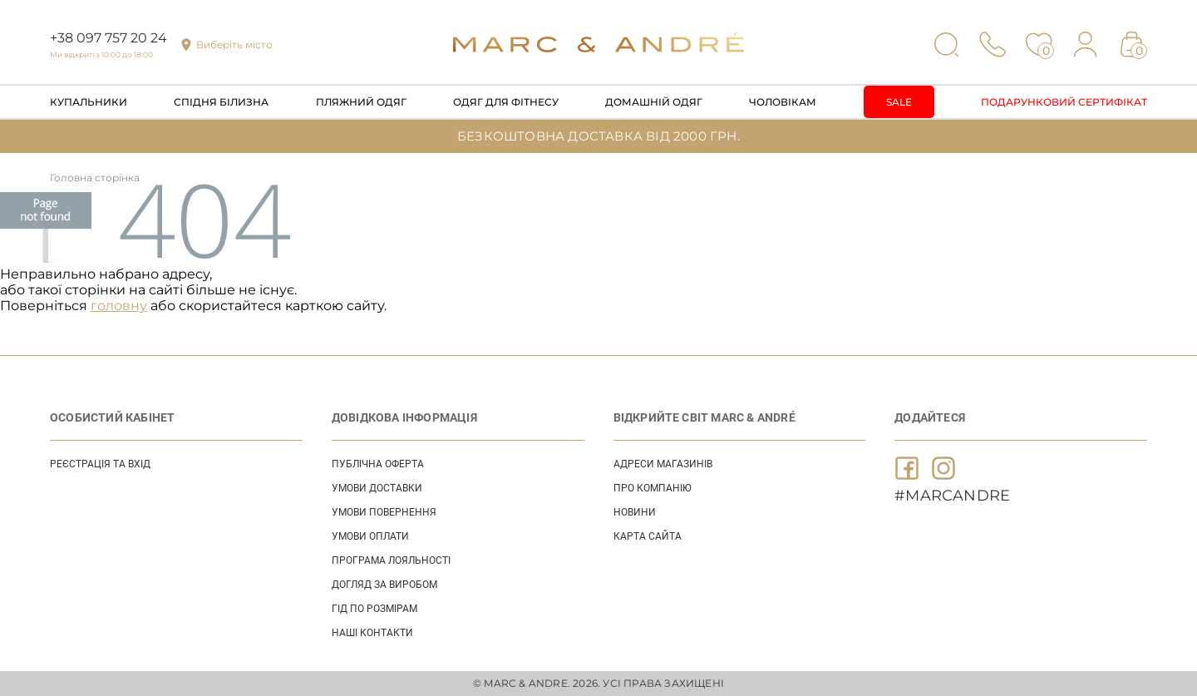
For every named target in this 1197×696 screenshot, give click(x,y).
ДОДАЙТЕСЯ (929, 417)
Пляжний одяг (361, 102)
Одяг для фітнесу (506, 102)
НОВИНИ (634, 512)
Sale (899, 102)
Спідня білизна (221, 102)
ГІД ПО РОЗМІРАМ (374, 609)
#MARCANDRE (952, 495)
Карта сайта (647, 536)
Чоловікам (782, 102)
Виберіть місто (234, 44)
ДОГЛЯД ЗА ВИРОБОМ (384, 584)
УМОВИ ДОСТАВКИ (377, 488)
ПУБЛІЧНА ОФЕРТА (378, 464)
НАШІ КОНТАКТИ (372, 633)
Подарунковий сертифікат (1064, 102)
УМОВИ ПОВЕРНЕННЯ (384, 512)
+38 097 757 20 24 (108, 38)
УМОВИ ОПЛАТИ (370, 536)
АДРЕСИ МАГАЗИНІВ (662, 464)
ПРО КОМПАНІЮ (652, 488)
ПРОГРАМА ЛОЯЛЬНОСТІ (391, 560)
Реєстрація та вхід (100, 464)
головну (119, 305)
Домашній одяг (653, 102)
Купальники (88, 102)
